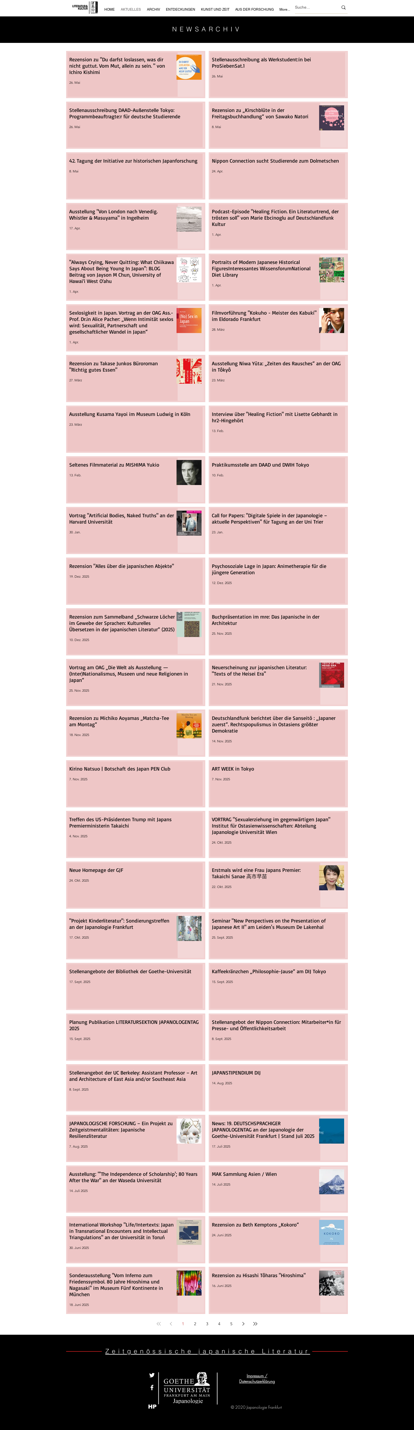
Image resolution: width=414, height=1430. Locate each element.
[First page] (159, 1324)
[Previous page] (171, 1324)
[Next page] (243, 1324)
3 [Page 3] (207, 1323)
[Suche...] (312, 7)
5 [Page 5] (231, 1323)
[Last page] (255, 1324)
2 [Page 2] (195, 1323)
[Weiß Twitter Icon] (152, 1375)
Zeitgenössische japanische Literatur (207, 1351)
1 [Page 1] (183, 1323)
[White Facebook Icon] (152, 1387)
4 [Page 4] (219, 1323)
